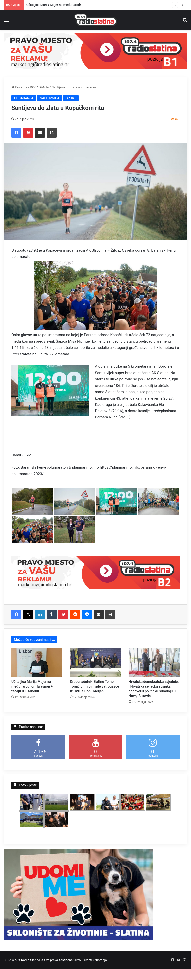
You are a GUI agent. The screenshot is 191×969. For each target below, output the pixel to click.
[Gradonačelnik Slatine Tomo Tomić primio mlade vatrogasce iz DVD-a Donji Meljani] (95, 662)
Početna (19, 87)
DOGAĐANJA (39, 87)
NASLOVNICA (49, 98)
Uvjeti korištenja (95, 960)
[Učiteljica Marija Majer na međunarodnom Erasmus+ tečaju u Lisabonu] (36, 662)
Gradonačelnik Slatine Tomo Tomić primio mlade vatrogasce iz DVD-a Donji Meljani (94, 686)
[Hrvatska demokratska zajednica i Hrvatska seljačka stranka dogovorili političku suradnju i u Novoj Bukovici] (154, 662)
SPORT (71, 98)
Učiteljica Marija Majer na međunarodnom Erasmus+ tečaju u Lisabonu (32, 686)
